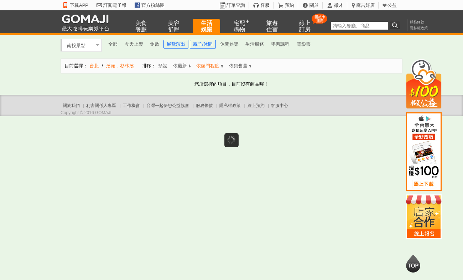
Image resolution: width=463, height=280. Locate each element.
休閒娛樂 (229, 44)
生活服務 (254, 44)
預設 (162, 65)
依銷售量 (240, 65)
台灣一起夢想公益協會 (167, 105)
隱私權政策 (419, 28)
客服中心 (279, 105)
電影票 (304, 44)
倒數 (154, 44)
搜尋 (396, 25)
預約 (289, 5)
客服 (265, 5)
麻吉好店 (365, 5)
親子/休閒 (203, 44)
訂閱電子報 (114, 5)
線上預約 (256, 105)
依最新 (182, 65)
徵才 (338, 5)
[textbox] (359, 26)
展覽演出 (176, 44)
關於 (314, 5)
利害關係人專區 (101, 105)
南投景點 (76, 45)
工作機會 (131, 105)
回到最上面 (413, 263)
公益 (392, 5)
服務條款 (417, 22)
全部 (113, 44)
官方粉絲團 (153, 5)
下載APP (79, 5)
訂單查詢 (236, 5)
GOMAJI (87, 22)
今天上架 (134, 44)
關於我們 (71, 105)
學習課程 (280, 44)
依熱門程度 (209, 65)
